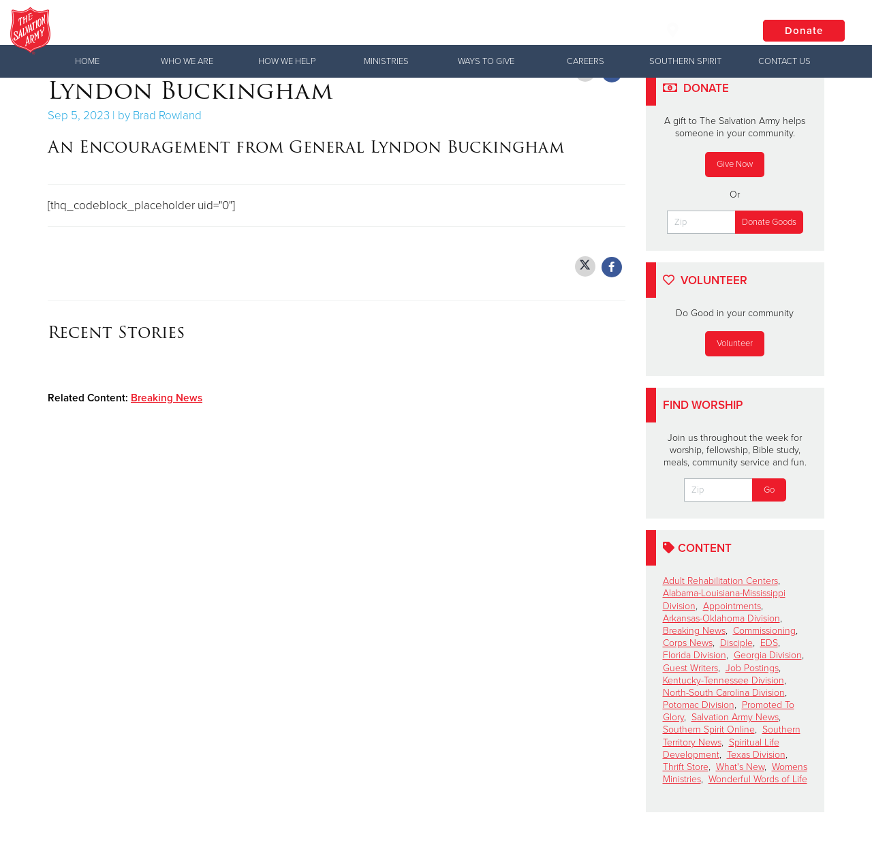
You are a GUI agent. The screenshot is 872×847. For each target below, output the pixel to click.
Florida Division (694, 655)
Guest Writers (690, 668)
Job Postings (752, 668)
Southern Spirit (685, 61)
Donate (804, 31)
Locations (701, 29)
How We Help (286, 61)
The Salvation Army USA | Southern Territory (275, 30)
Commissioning (764, 630)
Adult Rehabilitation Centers (720, 581)
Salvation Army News (735, 717)
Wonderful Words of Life (757, 779)
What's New (740, 767)
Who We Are (187, 61)
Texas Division (756, 754)
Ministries (386, 61)
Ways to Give (486, 61)
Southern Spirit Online (709, 729)
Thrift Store (685, 767)
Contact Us (784, 61)
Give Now (735, 164)
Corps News (688, 643)
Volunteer (735, 343)
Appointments (732, 606)
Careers (585, 61)
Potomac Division (698, 705)
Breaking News (166, 398)
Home (87, 61)
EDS (769, 643)
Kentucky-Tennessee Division (723, 680)
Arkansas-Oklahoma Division (721, 618)
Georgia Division (768, 655)
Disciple (736, 643)
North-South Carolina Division (724, 692)
